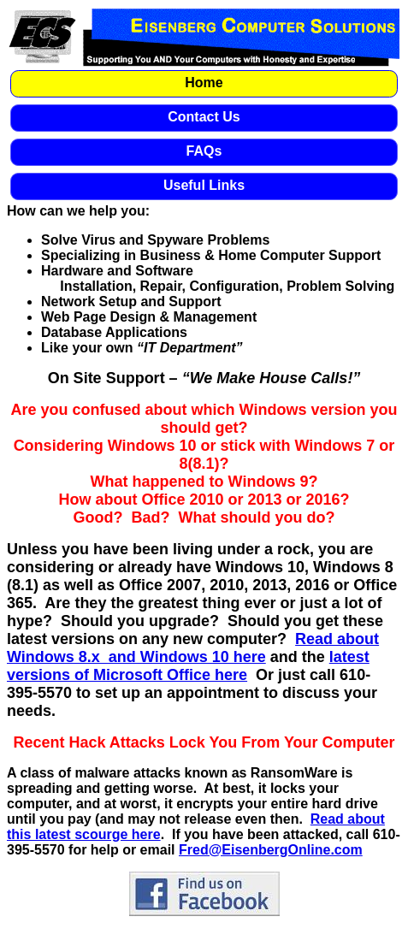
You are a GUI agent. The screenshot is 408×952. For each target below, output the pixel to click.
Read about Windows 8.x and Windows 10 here (193, 647)
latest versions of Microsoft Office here (188, 665)
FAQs (204, 151)
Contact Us (203, 116)
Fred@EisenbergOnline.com (271, 850)
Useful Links (204, 185)
